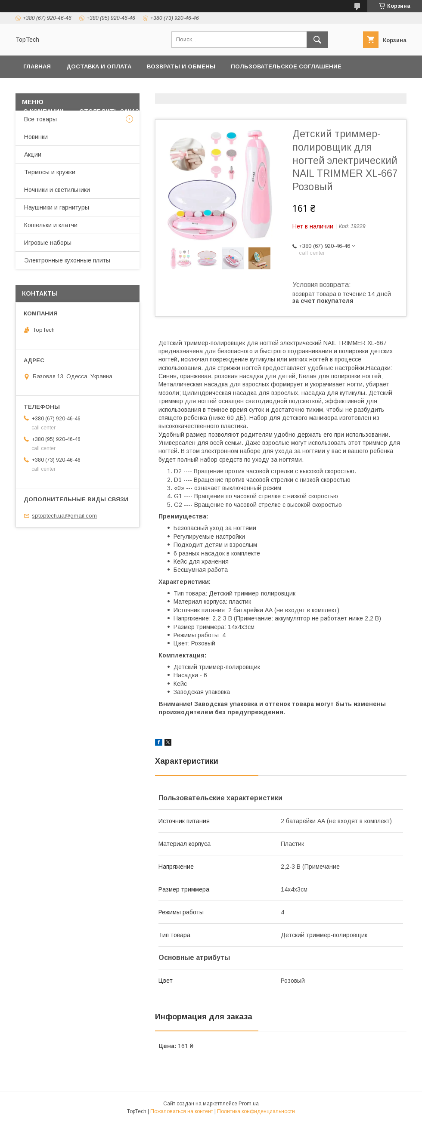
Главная (37, 66)
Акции (32, 154)
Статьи (246, 111)
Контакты (169, 89)
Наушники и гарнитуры (56, 207)
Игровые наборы (47, 242)
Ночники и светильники (57, 189)
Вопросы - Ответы (186, 111)
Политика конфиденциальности (80, 89)
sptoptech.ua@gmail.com (64, 515)
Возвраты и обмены (181, 66)
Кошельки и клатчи (51, 225)
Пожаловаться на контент (181, 1111)
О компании (43, 111)
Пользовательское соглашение (286, 66)
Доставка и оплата (98, 66)
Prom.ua (249, 1104)
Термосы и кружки (49, 172)
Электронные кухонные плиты (67, 260)
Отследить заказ (109, 111)
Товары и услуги (229, 89)
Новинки (36, 136)
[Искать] (317, 39)
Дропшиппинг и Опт (316, 89)
